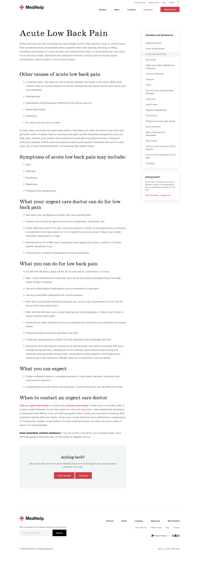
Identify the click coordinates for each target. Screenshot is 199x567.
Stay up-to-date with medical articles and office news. (43, 527)
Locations (139, 521)
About (124, 521)
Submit (59, 533)
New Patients (174, 521)
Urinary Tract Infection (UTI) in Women (161, 148)
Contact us (83, 475)
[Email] (36, 533)
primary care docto (77, 405)
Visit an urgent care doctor (34, 405)
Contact (177, 527)
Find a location (64, 475)
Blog (167, 527)
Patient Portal (156, 527)
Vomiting (150, 163)
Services (110, 521)
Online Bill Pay (140, 527)
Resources (155, 521)
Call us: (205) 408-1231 (169, 548)
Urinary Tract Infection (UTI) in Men (161, 156)
